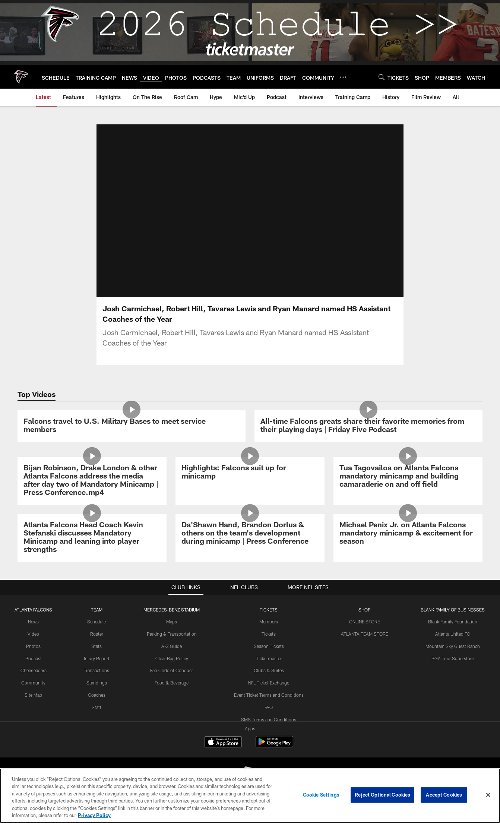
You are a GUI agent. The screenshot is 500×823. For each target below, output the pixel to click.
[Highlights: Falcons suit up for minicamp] (250, 473)
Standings (96, 682)
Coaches (96, 695)
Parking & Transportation (172, 633)
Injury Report (97, 658)
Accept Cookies (444, 795)
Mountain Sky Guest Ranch (452, 646)
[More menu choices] (343, 77)
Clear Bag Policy (171, 658)
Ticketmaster (269, 658)
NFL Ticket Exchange (268, 682)
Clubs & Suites (269, 670)
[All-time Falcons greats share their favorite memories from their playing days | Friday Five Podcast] (368, 426)
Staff (96, 707)
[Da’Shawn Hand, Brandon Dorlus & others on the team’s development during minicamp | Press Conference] (250, 534)
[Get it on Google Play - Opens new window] (274, 745)
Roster (96, 633)
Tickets (269, 633)
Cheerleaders (33, 670)
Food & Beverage (172, 682)
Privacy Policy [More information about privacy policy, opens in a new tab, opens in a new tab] (94, 815)
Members (268, 621)
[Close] (488, 795)
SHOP (364, 609)
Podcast (33, 658)
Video (33, 633)
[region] (250, 795)
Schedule (96, 621)
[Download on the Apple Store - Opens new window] (223, 742)
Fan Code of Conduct (171, 670)
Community (33, 682)
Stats (96, 646)
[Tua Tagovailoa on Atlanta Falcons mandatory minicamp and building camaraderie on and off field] (407, 477)
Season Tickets (269, 646)
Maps (171, 621)
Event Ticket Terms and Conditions (269, 695)
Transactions (96, 670)
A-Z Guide (171, 646)
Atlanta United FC (452, 633)
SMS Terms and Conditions (268, 719)
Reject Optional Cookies (382, 795)
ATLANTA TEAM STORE (364, 633)
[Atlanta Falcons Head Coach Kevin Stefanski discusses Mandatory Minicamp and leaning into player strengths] (92, 538)
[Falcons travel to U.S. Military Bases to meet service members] (132, 426)
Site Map (33, 695)
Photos (33, 646)
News (33, 621)
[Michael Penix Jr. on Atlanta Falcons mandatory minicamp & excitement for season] (407, 534)
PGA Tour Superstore (452, 658)
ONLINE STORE (364, 621)
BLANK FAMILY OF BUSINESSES (453, 609)
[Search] (382, 77)
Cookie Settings (321, 795)
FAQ (269, 707)
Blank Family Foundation (452, 621)
